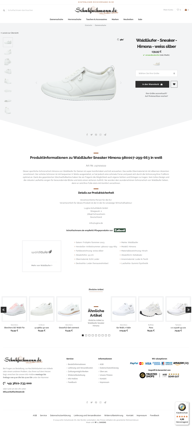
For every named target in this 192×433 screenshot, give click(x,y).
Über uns (103, 371)
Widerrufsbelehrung (76, 375)
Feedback (72, 382)
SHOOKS (102, 422)
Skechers (14, 325)
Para (151, 328)
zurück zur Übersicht (9, 33)
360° (120, 39)
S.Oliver (42, 325)
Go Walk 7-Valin (123, 328)
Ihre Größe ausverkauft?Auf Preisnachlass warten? (156, 94)
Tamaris (178, 325)
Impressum (104, 382)
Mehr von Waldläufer (41, 265)
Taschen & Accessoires (96, 19)
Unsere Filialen (106, 375)
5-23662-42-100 (42, 328)
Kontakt (103, 379)
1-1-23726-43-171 (178, 328)
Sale (140, 19)
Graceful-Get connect (69, 328)
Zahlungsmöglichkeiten (78, 371)
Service (43, 415)
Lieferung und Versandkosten (80, 368)
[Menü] (187, 403)
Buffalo (151, 325)
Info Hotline (73, 379)
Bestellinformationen (77, 364)
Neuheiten (128, 19)
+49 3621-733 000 (17, 383)
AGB (102, 364)
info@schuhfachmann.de (13, 392)
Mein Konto (168, 10)
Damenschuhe (56, 19)
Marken (115, 19)
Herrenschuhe (74, 19)
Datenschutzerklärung (109, 368)
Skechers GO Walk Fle (14, 328)
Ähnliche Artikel (96, 289)
